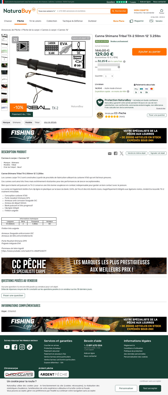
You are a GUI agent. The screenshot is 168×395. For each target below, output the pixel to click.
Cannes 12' (63, 30)
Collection (52, 21)
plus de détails (50, 122)
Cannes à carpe (48, 30)
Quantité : (99, 76)
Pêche (20, 21)
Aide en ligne (145, 2)
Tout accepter (150, 388)
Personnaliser (126, 388)
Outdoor (92, 21)
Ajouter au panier (149, 51)
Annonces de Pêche (10, 30)
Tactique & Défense (73, 21)
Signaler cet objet (158, 153)
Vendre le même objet (137, 153)
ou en (110, 61)
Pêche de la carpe (30, 30)
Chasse (8, 21)
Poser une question (157, 115)
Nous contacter (159, 2)
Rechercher (119, 11)
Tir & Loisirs (35, 21)
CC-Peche (115, 113)
